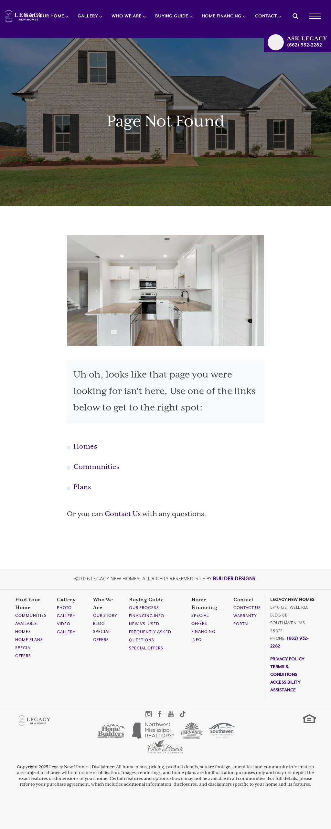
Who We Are (103, 603)
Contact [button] (266, 16)
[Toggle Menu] (315, 16)
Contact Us (123, 514)
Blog (99, 623)
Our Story (105, 615)
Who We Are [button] (127, 16)
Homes (85, 447)
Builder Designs (234, 579)
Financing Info (146, 616)
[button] (295, 16)
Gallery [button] (88, 16)
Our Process (144, 608)
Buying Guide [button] (171, 16)
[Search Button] (295, 16)
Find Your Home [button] (44, 16)
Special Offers (146, 648)
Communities (96, 467)
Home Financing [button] (221, 16)
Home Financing (204, 603)
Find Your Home (28, 603)
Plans (82, 487)
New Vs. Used (144, 624)
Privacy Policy (287, 659)
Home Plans (29, 639)
